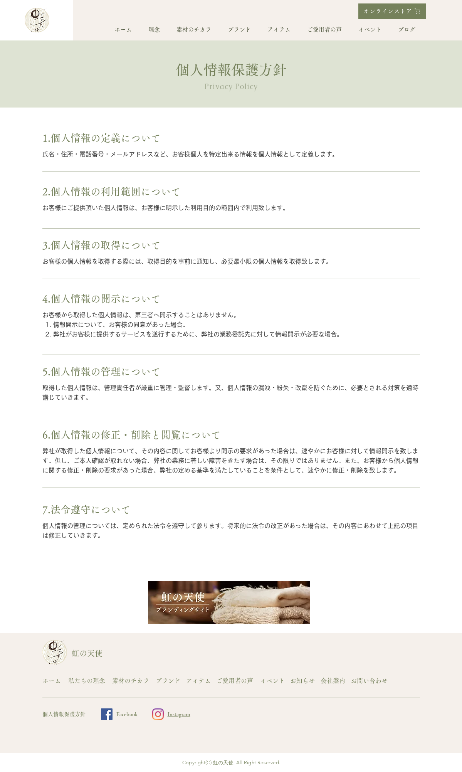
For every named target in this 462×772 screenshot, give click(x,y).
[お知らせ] (303, 681)
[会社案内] (334, 681)
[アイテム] (199, 681)
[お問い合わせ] (370, 681)
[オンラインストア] (392, 11)
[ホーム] (53, 681)
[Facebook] (107, 714)
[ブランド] (169, 681)
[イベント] (273, 681)
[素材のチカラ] (132, 681)
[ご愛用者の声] (236, 681)
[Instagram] (158, 714)
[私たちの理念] (88, 681)
